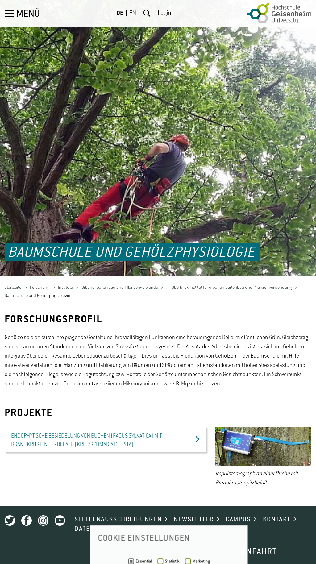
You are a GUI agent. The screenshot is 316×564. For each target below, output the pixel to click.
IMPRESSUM (148, 517)
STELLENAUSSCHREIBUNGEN (118, 508)
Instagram (43, 509)
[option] (263, 446)
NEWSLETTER (194, 508)
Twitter (10, 509)
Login (164, 13)
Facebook (26, 509)
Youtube (60, 509)
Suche (147, 13)
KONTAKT (276, 508)
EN (132, 13)
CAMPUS (238, 508)
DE (119, 13)
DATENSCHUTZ (96, 517)
